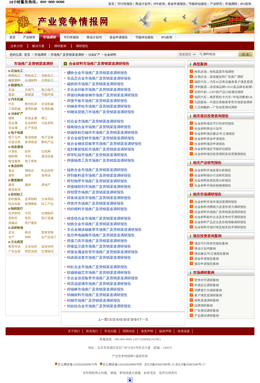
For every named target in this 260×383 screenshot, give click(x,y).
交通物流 (47, 251)
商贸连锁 (31, 251)
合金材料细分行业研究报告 (212, 175)
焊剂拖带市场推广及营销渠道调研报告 (97, 181)
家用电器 (31, 142)
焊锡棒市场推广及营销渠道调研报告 (95, 289)
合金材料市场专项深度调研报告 (215, 202)
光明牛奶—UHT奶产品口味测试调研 (218, 92)
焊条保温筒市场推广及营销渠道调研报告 (99, 198)
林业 (28, 232)
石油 (11, 89)
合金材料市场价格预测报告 (212, 185)
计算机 (13, 151)
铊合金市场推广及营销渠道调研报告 (95, 121)
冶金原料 (47, 123)
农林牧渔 (15, 227)
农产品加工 (49, 237)
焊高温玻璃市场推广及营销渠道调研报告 (99, 284)
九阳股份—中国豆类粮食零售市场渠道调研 (223, 102)
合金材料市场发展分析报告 (212, 170)
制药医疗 (15, 208)
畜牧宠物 (47, 232)
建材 (28, 185)
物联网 (13, 156)
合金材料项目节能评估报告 (212, 149)
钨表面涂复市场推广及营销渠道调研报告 (99, 257)
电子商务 (31, 161)
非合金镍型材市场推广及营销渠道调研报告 (101, 138)
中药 (28, 213)
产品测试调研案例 (206, 315)
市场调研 (231, 4)
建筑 (11, 185)
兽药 (28, 218)
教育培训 (14, 246)
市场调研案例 (203, 272)
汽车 (11, 104)
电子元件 (14, 137)
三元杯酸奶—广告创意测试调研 (215, 107)
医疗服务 (31, 223)
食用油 (46, 175)
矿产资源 (31, 128)
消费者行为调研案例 (208, 290)
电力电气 (47, 89)
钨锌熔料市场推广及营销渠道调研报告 (97, 209)
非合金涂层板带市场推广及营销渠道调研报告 (102, 278)
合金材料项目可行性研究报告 (214, 123)
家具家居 (14, 189)
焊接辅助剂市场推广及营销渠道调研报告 (99, 187)
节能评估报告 (198, 4)
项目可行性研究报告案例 (211, 243)
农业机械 (47, 104)
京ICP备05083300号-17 (190, 364)
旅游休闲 (47, 246)
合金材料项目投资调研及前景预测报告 (220, 154)
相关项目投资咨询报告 (211, 116)
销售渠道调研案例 (206, 300)
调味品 (29, 170)
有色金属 (31, 118)
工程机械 (14, 109)
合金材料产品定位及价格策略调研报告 (220, 222)
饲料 (28, 237)
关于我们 (74, 331)
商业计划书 (143, 4)
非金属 (13, 128)
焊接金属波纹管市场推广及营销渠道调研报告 (102, 252)
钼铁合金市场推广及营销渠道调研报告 (97, 224)
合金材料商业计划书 (208, 128)
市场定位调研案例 (206, 285)
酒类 (11, 175)
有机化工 (31, 75)
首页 (111, 4)
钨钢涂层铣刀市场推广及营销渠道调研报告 (101, 112)
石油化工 (15, 71)
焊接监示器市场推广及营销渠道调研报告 (99, 246)
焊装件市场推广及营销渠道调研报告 (95, 203)
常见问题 (110, 331)
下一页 (143, 319)
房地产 (46, 185)
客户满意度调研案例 (208, 295)
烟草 (28, 175)
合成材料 (31, 80)
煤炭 (11, 94)
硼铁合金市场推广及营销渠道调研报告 (97, 73)
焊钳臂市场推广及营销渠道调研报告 (95, 192)
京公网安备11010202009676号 (76, 364)
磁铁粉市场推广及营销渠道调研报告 (95, 84)
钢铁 (11, 118)
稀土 (44, 118)
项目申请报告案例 (206, 264)
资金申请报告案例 (206, 259)
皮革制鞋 (31, 199)
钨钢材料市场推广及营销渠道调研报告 (97, 295)
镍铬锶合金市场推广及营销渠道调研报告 (99, 127)
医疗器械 (47, 218)
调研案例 (60, 46)
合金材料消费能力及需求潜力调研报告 (220, 207)
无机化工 (47, 75)
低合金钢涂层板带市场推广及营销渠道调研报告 (104, 144)
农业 (11, 232)
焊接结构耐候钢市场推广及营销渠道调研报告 (102, 95)
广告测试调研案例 (206, 310)
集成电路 (31, 137)
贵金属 (13, 123)
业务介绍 (16, 46)
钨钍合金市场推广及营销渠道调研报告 (97, 267)
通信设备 (47, 156)
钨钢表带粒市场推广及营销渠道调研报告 (99, 106)
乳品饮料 (47, 170)
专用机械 (47, 109)
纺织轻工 (15, 194)
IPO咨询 (245, 4)
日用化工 (47, 80)
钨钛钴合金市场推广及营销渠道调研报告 (99, 306)
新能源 (29, 94)
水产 (11, 237)
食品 (11, 170)
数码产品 (47, 142)
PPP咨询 (159, 4)
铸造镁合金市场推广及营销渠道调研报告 (99, 218)
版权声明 (165, 331)
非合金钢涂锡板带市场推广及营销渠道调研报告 (104, 230)
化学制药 (14, 213)
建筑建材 (15, 180)
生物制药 (47, 213)
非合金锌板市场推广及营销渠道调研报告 (99, 89)
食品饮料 (15, 166)
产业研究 (216, 4)
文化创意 (31, 246)
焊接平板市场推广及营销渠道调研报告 (97, 101)
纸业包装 (14, 204)
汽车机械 (15, 99)
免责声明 (147, 331)
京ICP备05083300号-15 (159, 364)
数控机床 (31, 104)
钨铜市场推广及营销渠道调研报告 (93, 300)
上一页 (102, 319)
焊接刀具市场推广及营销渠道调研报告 (97, 241)
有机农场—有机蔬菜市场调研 (214, 71)
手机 (28, 156)
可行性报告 (125, 4)
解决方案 (38, 46)
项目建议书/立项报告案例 (211, 253)
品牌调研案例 (203, 305)
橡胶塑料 (14, 80)
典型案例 (200, 64)
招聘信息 (129, 331)
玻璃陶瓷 (31, 204)
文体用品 (47, 199)
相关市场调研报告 (207, 194)
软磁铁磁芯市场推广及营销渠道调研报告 (99, 272)
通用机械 (31, 109)
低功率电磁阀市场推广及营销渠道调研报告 (101, 235)
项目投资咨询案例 (207, 236)
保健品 (13, 223)
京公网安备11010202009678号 (121, 364)
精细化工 (14, 75)
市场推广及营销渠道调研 (67, 54)
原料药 (13, 218)
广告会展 (14, 251)
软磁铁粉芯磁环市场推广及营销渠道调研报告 (102, 132)
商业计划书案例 (205, 248)
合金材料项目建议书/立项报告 (214, 133)
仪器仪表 (14, 142)
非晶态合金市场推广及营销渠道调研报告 (99, 78)
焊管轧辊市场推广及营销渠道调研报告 (97, 155)
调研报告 (82, 46)
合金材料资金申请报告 (209, 139)
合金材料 (110, 54)
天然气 (29, 89)
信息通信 (15, 147)
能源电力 (15, 85)
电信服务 (14, 161)
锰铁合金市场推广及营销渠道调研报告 (97, 170)
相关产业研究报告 (207, 163)
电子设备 (47, 137)
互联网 (46, 151)
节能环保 (47, 94)
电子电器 (15, 132)
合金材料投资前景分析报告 (212, 180)
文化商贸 (15, 242)
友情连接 (183, 331)
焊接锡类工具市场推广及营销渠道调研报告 (101, 160)
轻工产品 (47, 204)
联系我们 (92, 331)
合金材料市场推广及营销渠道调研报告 (220, 212)
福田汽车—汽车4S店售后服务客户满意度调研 (225, 82)
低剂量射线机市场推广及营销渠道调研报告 (101, 149)
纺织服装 (14, 199)
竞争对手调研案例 (206, 280)
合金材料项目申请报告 (209, 144)
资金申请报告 (177, 4)
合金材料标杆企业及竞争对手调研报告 (220, 217)
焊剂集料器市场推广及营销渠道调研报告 (99, 175)
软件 (28, 151)
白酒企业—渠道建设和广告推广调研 (218, 77)
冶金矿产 (94, 54)
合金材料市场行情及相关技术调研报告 (220, 227)
